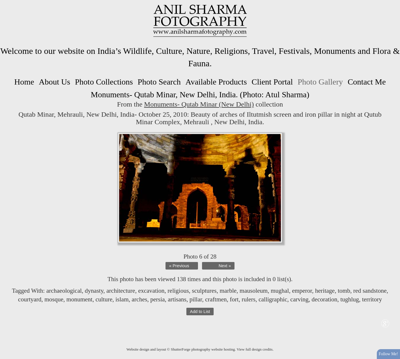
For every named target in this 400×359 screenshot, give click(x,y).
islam (122, 299)
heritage (325, 290)
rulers (249, 299)
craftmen (216, 299)
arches (139, 299)
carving (299, 299)
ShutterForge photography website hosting (203, 349)
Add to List (200, 311)
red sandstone (370, 290)
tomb (344, 290)
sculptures (204, 290)
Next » (225, 265)
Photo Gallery (320, 81)
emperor (302, 290)
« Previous (179, 265)
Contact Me (367, 81)
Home (24, 81)
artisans (177, 299)
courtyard (29, 299)
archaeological (64, 290)
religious (178, 290)
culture (103, 299)
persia (157, 299)
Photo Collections (104, 81)
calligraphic (273, 299)
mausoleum (254, 290)
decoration (324, 299)
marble (228, 290)
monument (79, 299)
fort (234, 299)
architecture (120, 290)
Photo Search (159, 81)
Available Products (216, 81)
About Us (54, 81)
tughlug (349, 299)
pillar (196, 299)
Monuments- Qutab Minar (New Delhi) (199, 104)
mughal (280, 290)
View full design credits (255, 349)
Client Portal (272, 81)
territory (372, 299)
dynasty (94, 290)
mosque (53, 299)
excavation (151, 290)
